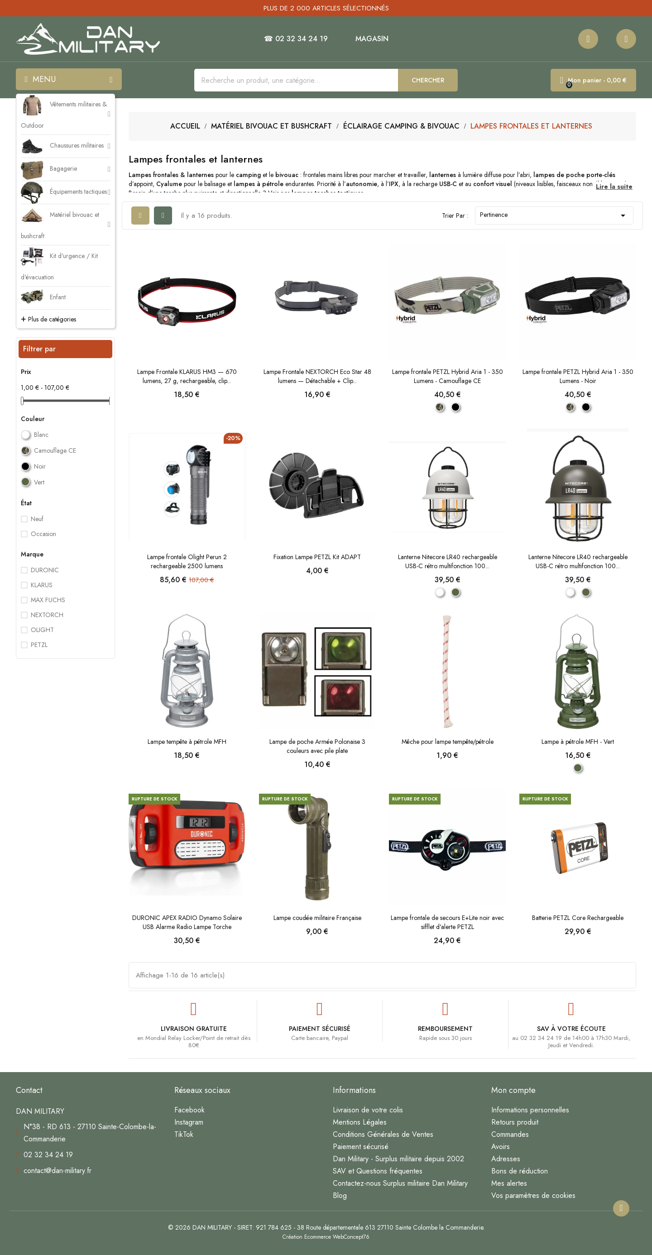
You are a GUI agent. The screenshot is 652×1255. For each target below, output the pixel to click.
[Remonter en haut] (621, 1208)
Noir (40, 466)
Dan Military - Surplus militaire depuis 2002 (398, 1159)
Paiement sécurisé (360, 1146)
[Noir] (455, 407)
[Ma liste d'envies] (588, 39)
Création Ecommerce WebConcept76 (326, 1237)
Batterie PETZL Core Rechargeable (577, 917)
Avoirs (500, 1146)
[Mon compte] (626, 39)
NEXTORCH (47, 614)
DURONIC (45, 570)
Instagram (188, 1122)
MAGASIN (371, 38)
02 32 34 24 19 (48, 1155)
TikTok (183, 1134)
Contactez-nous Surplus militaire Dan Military (400, 1183)
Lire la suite (614, 186)
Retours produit (514, 1122)
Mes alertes (509, 1183)
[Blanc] (439, 592)
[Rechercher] (296, 80)
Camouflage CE (55, 450)
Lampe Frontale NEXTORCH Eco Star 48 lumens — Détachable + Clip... (317, 376)
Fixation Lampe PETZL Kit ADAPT (317, 556)
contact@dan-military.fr (57, 1170)
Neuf (37, 518)
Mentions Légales (360, 1122)
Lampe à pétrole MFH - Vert (578, 741)
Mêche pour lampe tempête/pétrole (448, 741)
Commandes (510, 1134)
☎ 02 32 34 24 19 (296, 38)
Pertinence (554, 215)
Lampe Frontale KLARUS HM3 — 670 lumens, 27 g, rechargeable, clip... (187, 376)
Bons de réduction (519, 1171)
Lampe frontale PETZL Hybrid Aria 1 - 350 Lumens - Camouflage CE (447, 376)
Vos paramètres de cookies (533, 1195)
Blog (340, 1195)
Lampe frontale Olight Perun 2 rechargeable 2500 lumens (187, 561)
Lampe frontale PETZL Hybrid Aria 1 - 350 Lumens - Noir (578, 376)
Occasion (43, 533)
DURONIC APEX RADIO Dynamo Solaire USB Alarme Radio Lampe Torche (187, 922)
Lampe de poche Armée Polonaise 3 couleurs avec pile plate (317, 746)
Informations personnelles (530, 1110)
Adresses (505, 1159)
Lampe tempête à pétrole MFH (187, 741)
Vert (39, 482)
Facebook (189, 1110)
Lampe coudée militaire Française (317, 917)
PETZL (39, 644)
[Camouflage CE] (439, 407)
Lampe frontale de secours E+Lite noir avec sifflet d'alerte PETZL (447, 922)
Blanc (41, 434)
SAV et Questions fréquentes (377, 1171)
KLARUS (42, 584)
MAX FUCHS (48, 599)
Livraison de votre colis (368, 1110)
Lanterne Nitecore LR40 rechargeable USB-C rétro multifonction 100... (447, 561)
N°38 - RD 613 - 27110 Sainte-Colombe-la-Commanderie (90, 1132)
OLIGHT (42, 629)
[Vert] (455, 592)
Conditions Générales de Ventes (383, 1134)
